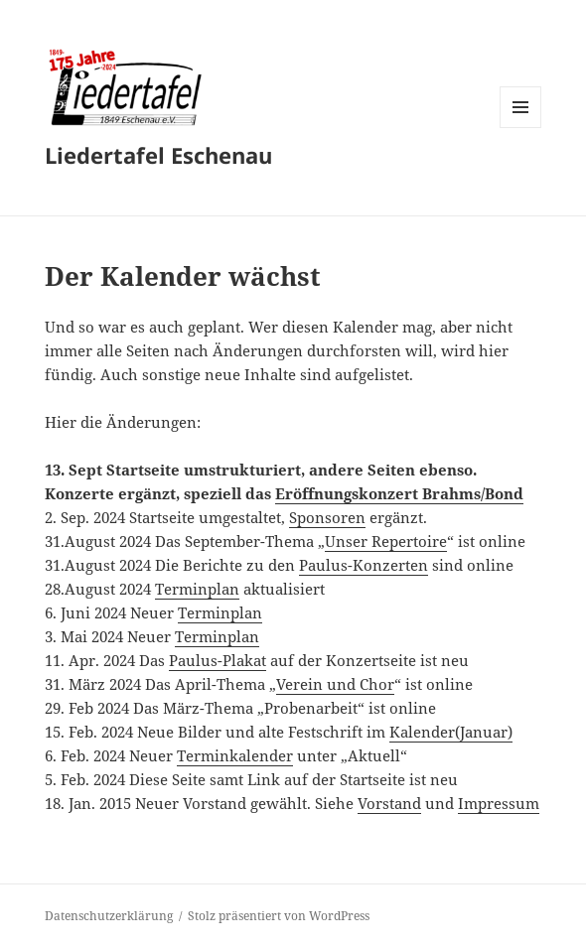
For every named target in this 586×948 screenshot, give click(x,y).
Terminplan (197, 589)
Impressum (498, 803)
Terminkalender (235, 755)
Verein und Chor (335, 684)
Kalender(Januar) (451, 732)
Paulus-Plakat (217, 660)
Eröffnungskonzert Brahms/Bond (399, 493)
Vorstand (389, 803)
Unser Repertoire (386, 541)
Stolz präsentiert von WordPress (278, 915)
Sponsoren (327, 517)
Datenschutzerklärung (109, 915)
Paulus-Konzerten (363, 565)
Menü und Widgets (521, 127)
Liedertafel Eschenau (158, 155)
